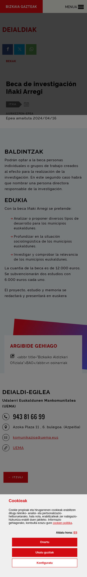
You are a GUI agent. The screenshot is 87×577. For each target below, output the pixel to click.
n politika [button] (62, 523)
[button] (75, 532)
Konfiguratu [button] (57, 562)
